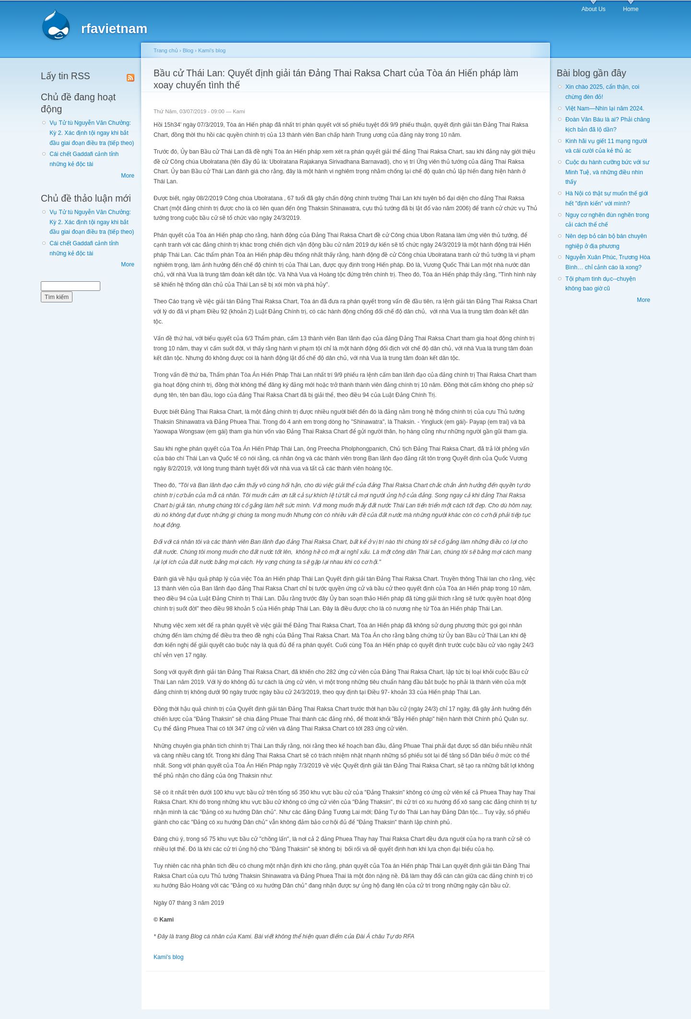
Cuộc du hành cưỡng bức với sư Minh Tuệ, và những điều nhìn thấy (607, 172)
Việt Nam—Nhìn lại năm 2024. (604, 108)
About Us (594, 9)
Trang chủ (166, 50)
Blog (188, 50)
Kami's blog (212, 50)
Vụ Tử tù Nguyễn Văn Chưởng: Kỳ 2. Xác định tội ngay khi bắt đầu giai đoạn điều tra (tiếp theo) (91, 133)
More (127, 175)
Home (630, 9)
